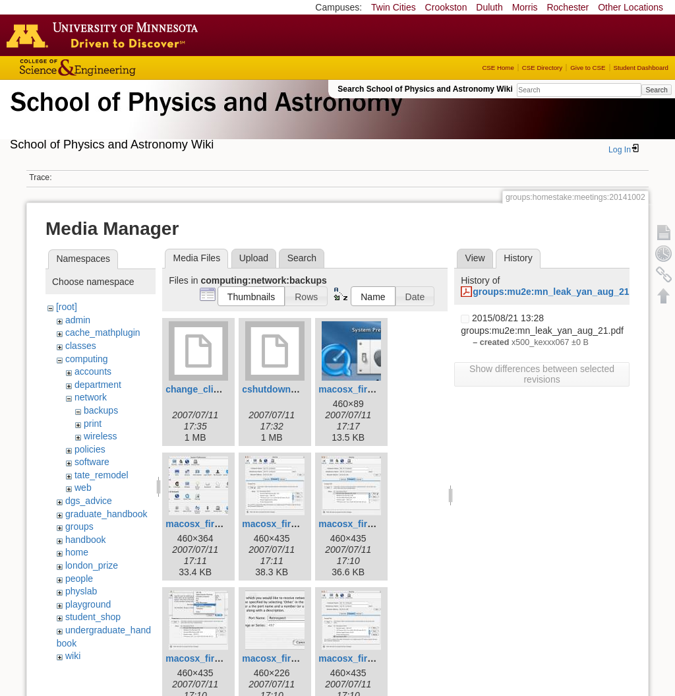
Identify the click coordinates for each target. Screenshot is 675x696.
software (91, 462)
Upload (253, 258)
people (79, 578)
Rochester (567, 7)
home (76, 552)
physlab (81, 591)
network (90, 397)
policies (89, 449)
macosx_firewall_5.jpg (291, 524)
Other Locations (630, 7)
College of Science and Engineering (119, 67)
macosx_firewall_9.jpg (367, 658)
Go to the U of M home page (105, 35)
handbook (85, 539)
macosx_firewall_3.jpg (367, 389)
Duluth (489, 7)
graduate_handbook (106, 514)
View (475, 258)
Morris (525, 7)
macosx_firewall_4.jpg (214, 524)
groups (79, 526)
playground (88, 604)
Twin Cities (393, 7)
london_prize (91, 565)
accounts (92, 371)
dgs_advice (88, 500)
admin (77, 320)
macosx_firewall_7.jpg (214, 658)
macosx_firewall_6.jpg (367, 524)
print (93, 423)
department (97, 384)
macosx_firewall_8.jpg (291, 658)
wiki (72, 655)
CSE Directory (542, 67)
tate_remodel (101, 475)
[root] (66, 306)
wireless (100, 436)
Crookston (446, 7)
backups (101, 410)
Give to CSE (587, 67)
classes (80, 345)
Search (656, 90)
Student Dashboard (641, 67)
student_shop (93, 617)
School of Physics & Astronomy (204, 117)
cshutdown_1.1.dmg (286, 389)
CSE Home (498, 67)
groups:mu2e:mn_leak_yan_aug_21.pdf (559, 291)
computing (86, 359)
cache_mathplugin (102, 332)
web (83, 487)
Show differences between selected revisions (541, 374)
